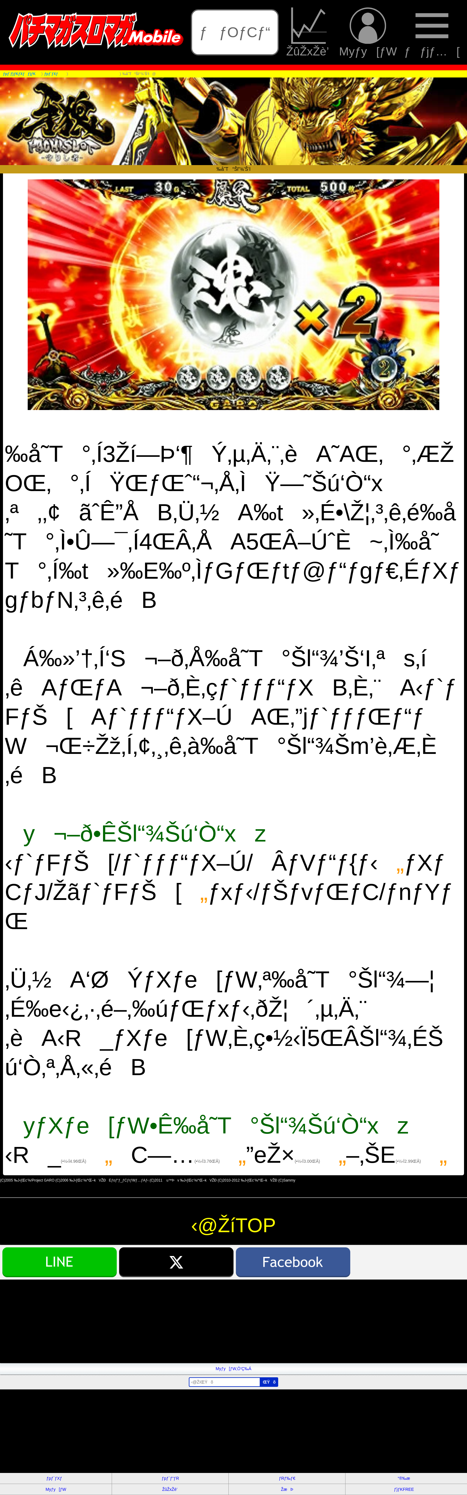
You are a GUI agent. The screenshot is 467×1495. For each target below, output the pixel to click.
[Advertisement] (178, 1321)
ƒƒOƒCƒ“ (235, 32)
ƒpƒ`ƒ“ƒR (170, 1478)
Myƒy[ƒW (368, 32)
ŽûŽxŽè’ (309, 32)
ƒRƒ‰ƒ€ (287, 1478)
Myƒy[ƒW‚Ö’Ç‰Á (233, 1368)
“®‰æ (404, 1478)
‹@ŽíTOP (233, 1225)
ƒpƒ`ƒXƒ (56, 1478)
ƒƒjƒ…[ (432, 32)
